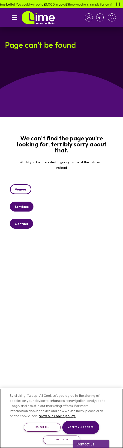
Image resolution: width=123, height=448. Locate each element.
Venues (21, 189)
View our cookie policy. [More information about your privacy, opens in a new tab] (57, 416)
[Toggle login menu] (90, 17)
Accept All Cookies (81, 427)
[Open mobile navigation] (14, 17)
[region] (61, 418)
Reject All (42, 427)
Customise (61, 439)
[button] (112, 17)
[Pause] (118, 4)
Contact (21, 223)
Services (22, 206)
